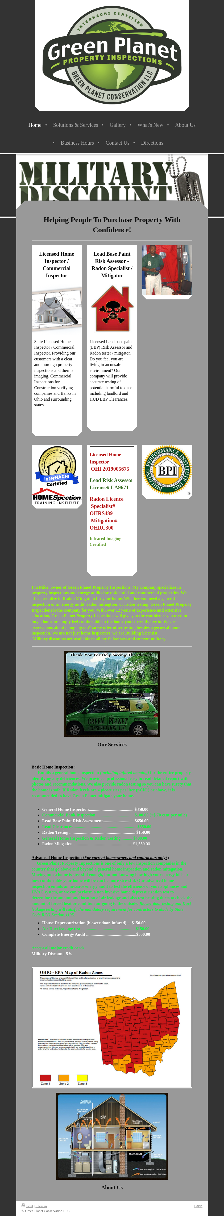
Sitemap (41, 1206)
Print (27, 1206)
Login (198, 1206)
